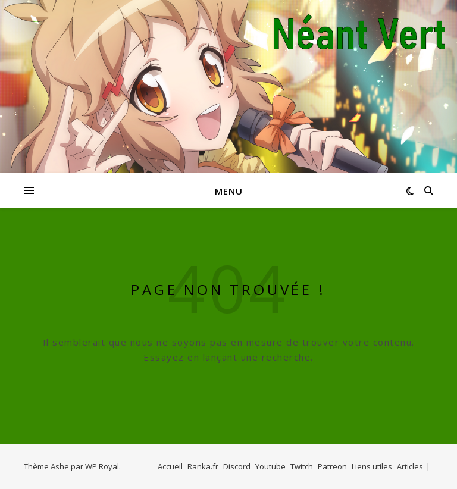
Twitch (301, 466)
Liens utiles (372, 466)
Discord (237, 466)
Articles (410, 466)
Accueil (170, 466)
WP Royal (102, 466)
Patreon (332, 466)
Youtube (270, 466)
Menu (229, 191)
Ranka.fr (202, 466)
